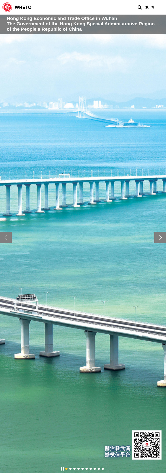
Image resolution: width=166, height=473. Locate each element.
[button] (160, 237)
